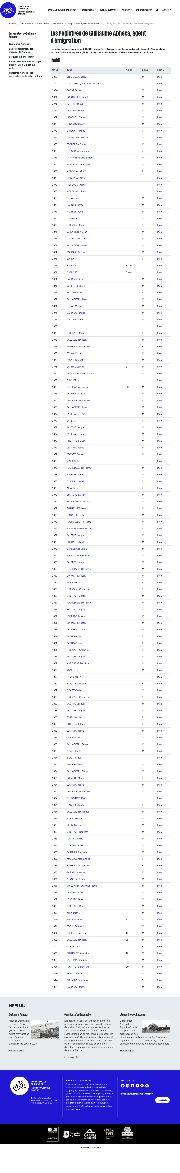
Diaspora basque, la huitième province (84, 24)
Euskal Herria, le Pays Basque (50, 24)
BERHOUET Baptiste (77, 832)
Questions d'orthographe (77, 1014)
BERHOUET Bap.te (76, 906)
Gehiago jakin (73, 1109)
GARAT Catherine (75, 872)
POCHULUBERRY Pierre (78, 522)
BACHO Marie (73, 636)
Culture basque (26, 24)
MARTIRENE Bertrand (77, 967)
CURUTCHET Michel (77, 97)
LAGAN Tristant (74, 360)
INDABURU (72, 488)
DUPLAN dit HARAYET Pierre (81, 886)
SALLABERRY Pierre (77, 771)
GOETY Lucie (73, 946)
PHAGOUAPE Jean (76, 879)
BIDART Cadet (74, 690)
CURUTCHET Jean (76, 508)
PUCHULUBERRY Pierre (78, 468)
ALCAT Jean (72, 670)
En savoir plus (16, 1050)
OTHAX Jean (73, 198)
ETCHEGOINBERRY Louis (79, 373)
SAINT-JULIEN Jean (76, 852)
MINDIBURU (72, 461)
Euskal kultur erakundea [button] (62, 10)
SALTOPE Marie (74, 292)
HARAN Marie (73, 582)
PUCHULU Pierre (74, 474)
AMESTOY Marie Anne (78, 859)
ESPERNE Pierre (74, 764)
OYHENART (72, 421)
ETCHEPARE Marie (76, 724)
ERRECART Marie (75, 131)
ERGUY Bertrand (75, 926)
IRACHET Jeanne (75, 805)
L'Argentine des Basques (132, 1014)
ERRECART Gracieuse (78, 346)
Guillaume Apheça (19, 44)
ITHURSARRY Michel (77, 137)
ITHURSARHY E (74, 677)
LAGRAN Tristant (75, 319)
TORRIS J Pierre (74, 839)
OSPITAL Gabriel (75, 367)
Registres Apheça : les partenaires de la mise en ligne (26, 74)
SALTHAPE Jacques (76, 960)
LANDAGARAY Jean (76, 239)
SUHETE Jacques (75, 286)
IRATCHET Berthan (76, 515)
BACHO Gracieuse (76, 643)
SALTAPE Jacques (75, 427)
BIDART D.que (73, 758)
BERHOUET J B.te (75, 596)
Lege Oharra (84, 1147)
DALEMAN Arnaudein (77, 387)
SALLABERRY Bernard (78, 744)
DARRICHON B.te (75, 394)
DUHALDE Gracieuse (77, 980)
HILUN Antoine (74, 825)
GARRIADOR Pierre (76, 279)
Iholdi (160, 77)
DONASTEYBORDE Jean (79, 158)
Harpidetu (162, 1100)
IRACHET (71, 380)
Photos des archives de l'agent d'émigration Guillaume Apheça (25, 64)
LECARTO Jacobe (75, 616)
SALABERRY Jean (75, 630)
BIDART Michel (74, 751)
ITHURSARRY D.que (76, 798)
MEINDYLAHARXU (76, 171)
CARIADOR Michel (76, 987)
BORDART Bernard (76, 252)
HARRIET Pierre (74, 205)
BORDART (71, 259)
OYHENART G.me (75, 414)
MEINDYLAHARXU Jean (78, 164)
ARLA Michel (73, 913)
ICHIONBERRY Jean (76, 232)
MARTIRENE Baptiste (77, 663)
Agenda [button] (126, 10)
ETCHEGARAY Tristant (78, 501)
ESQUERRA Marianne (77, 151)
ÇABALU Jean (73, 737)
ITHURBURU (72, 218)
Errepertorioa (144, 10)
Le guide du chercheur (21, 57)
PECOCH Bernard (75, 919)
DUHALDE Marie (75, 778)
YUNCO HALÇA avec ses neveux (83, 83)
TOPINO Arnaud (74, 104)
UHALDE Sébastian (76, 549)
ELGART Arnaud (75, 481)
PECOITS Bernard (75, 454)
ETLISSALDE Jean (76, 77)
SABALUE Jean (74, 973)
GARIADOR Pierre (75, 313)
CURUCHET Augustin (77, 953)
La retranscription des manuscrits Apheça (21, 50)
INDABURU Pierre (75, 117)
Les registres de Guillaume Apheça (22, 35)
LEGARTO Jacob (75, 124)
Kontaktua (96, 1147)
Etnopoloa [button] (88, 10)
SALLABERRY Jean (76, 245)
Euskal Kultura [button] (108, 10)
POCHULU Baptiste (76, 933)
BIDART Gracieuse (76, 684)
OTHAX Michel (74, 306)
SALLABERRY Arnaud (77, 812)
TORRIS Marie (73, 717)
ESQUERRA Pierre (76, 144)
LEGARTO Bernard (76, 110)
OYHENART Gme (75, 434)
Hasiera (12, 24)
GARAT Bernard (74, 90)
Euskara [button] (165, 10)
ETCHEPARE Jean (75, 441)
